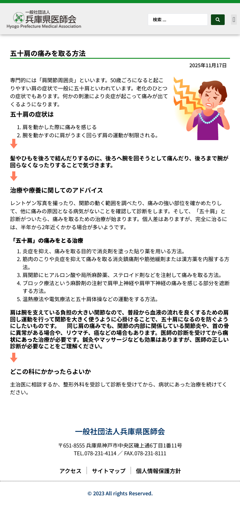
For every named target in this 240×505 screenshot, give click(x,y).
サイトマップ (109, 471)
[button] (234, 19)
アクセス (70, 471)
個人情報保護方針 (158, 471)
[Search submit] (218, 19)
